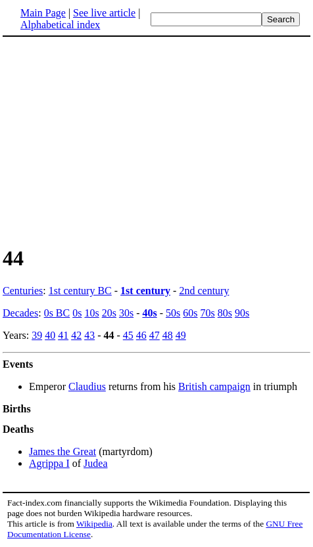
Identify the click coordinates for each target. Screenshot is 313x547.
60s (190, 312)
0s (77, 312)
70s (208, 312)
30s (126, 312)
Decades (20, 312)
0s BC (57, 312)
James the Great (62, 451)
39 (37, 335)
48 (167, 335)
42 (76, 335)
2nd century (204, 290)
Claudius (87, 386)
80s (225, 312)
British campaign (214, 386)
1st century (145, 290)
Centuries (23, 290)
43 (89, 335)
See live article (104, 12)
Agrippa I (49, 463)
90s (242, 312)
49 (181, 335)
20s (109, 312)
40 (50, 335)
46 (141, 335)
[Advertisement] (113, 140)
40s (149, 312)
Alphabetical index (60, 24)
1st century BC (80, 290)
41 (63, 335)
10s (91, 312)
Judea (95, 463)
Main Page (43, 12)
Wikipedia (94, 524)
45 (128, 335)
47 (154, 335)
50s (173, 312)
